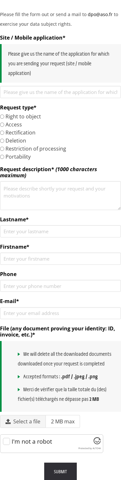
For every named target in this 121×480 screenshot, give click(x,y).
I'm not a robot (32, 441)
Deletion (13, 140)
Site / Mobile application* (33, 38)
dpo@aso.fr (100, 14)
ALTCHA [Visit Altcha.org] (97, 448)
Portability (15, 156)
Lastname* (14, 220)
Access (11, 124)
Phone (8, 274)
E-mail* (9, 301)
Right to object (20, 116)
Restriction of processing (33, 148)
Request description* (48, 172)
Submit (60, 471)
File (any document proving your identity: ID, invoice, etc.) (57, 332)
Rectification (17, 132)
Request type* (18, 108)
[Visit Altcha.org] (97, 442)
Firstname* (14, 247)
